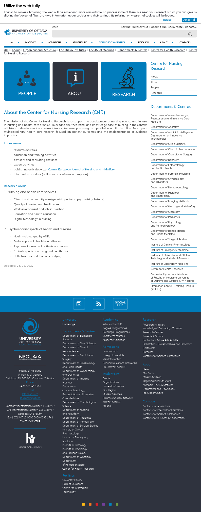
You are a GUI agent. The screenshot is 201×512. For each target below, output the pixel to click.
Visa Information (112, 359)
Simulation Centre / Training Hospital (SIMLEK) (173, 288)
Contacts (185, 42)
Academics (34, 42)
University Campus (113, 386)
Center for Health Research (78, 469)
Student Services (112, 394)
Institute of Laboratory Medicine (169, 264)
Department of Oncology (165, 212)
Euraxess (148, 352)
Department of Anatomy (165, 127)
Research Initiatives (154, 325)
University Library (72, 480)
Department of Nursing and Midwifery (173, 206)
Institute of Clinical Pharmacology (170, 244)
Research (146, 42)
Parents (107, 406)
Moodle (154, 27)
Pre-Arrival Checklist (114, 367)
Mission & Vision (152, 377)
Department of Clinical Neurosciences (173, 149)
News (154, 77)
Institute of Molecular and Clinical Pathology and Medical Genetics (170, 257)
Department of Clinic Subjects (168, 144)
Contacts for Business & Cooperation (163, 418)
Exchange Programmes (116, 332)
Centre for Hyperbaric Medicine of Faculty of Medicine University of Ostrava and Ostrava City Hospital (172, 277)
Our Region (109, 390)
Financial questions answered (120, 363)
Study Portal (176, 27)
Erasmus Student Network (118, 398)
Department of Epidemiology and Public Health (167, 167)
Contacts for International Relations (163, 410)
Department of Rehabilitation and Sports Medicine (168, 232)
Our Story (148, 373)
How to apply (110, 351)
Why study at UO (112, 324)
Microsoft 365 (140, 27)
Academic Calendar (114, 340)
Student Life (82, 42)
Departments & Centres (115, 42)
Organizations (111, 382)
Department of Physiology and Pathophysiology (166, 224)
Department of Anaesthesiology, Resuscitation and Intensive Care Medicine (170, 118)
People (155, 87)
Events (106, 378)
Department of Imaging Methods (170, 201)
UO (14, 42)
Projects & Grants (153, 336)
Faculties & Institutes (72, 50)
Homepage (68, 324)
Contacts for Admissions (156, 406)
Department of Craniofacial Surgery (172, 154)
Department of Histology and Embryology (165, 194)
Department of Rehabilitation (78, 422)
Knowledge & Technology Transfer (162, 328)
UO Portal (191, 27)
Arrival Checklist (111, 402)
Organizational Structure (39, 50)
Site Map (125, 27)
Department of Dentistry (165, 160)
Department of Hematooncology (169, 187)
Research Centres (153, 332)
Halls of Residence (72, 484)
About (166, 42)
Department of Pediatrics (165, 217)
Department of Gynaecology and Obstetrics (167, 180)
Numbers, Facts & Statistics (158, 385)
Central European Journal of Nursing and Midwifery (81, 169)
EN (57, 27)
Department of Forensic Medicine (170, 173)
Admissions (57, 42)
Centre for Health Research (168, 50)
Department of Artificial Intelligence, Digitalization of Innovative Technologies (172, 135)
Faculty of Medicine (101, 50)
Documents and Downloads (159, 389)
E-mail (163, 27)
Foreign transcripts (113, 355)
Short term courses (114, 336)
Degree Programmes (115, 328)
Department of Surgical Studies (169, 239)
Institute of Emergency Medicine (170, 250)
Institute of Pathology (74, 445)
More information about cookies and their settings (77, 15)
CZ (53, 27)
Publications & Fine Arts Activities (161, 340)
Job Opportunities (153, 393)
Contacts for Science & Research (161, 356)
